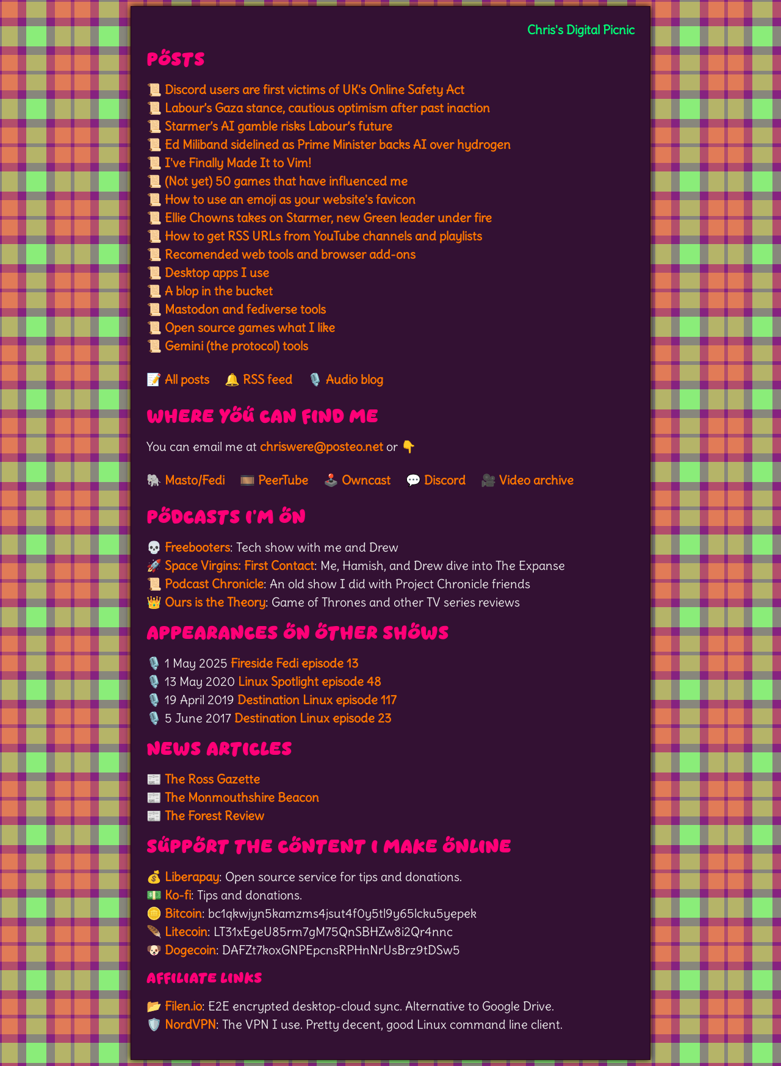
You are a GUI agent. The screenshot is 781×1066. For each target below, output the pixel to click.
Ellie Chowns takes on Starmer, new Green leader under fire (328, 217)
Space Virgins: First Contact (239, 565)
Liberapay (192, 876)
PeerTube (283, 480)
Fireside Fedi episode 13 (294, 663)
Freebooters (197, 547)
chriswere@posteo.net (321, 446)
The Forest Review (214, 815)
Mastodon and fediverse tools (245, 309)
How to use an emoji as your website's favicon (290, 199)
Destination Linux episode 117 (317, 699)
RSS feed (267, 379)
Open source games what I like (250, 327)
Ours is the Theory (215, 602)
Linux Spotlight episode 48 (309, 681)
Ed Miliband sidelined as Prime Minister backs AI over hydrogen (338, 144)
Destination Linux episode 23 (312, 718)
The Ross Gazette (212, 779)
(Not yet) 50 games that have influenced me (286, 181)
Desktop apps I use (217, 272)
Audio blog (354, 379)
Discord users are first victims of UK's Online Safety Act (314, 89)
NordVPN (190, 1024)
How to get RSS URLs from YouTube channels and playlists (323, 235)
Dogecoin (190, 949)
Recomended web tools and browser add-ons (290, 254)
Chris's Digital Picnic (581, 29)
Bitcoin (183, 913)
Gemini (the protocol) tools (236, 345)
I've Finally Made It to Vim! (238, 162)
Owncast (366, 480)
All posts (187, 379)
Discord (445, 480)
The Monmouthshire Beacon (242, 797)
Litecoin (186, 931)
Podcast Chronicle (214, 583)
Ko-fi (178, 894)
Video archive (536, 480)
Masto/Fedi (195, 480)
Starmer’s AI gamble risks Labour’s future (278, 126)
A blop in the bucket (219, 290)
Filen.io (183, 1006)
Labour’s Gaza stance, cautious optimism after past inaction (327, 107)
